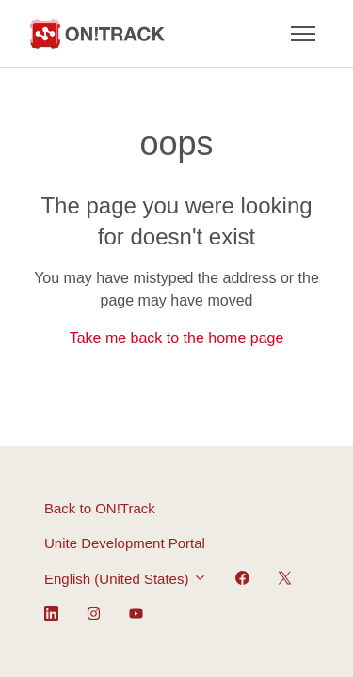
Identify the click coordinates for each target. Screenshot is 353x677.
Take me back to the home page (177, 338)
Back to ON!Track (99, 508)
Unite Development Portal (124, 543)
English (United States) (125, 579)
